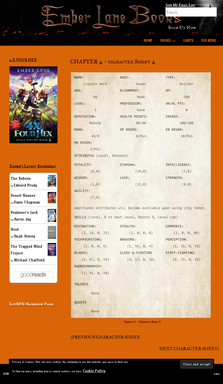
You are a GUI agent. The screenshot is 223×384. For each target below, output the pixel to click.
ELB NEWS (208, 40)
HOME (148, 40)
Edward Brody (25, 185)
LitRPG (188, 40)
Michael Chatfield (29, 260)
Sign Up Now (182, 27)
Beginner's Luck (24, 212)
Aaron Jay (22, 219)
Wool (15, 229)
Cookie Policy (94, 370)
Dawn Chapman (27, 202)
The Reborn (21, 178)
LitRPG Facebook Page (31, 304)
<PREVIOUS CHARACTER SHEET (105, 337)
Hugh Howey (24, 236)
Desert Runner (23, 195)
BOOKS (168, 40)
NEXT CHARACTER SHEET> (189, 348)
